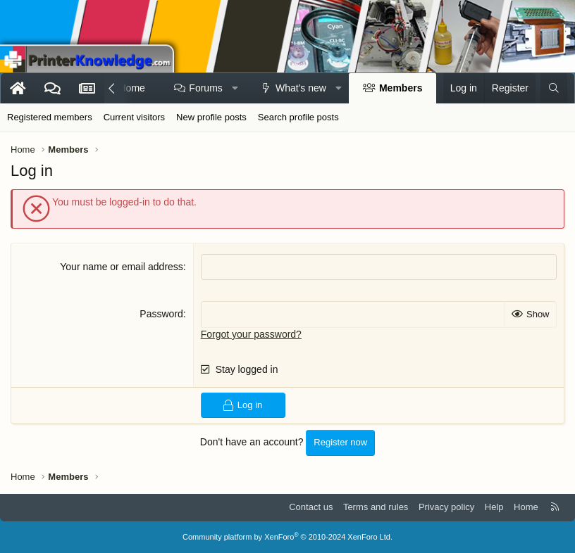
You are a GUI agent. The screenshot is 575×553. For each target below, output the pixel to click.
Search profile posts (298, 117)
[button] (234, 88)
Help (494, 507)
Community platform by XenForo (287, 537)
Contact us (311, 507)
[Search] (553, 88)
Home (526, 507)
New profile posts (211, 117)
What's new (301, 88)
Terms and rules (375, 507)
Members (400, 88)
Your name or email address (121, 266)
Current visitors (134, 117)
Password (161, 313)
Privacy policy (446, 507)
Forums (205, 88)
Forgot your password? (251, 334)
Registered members (49, 117)
